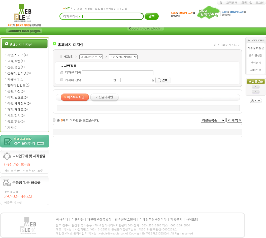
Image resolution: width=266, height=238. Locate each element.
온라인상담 (256, 55)
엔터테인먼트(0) (18, 85)
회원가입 (246, 2)
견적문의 (255, 63)
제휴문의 (176, 219)
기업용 (78, 8)
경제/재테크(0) (17, 109)
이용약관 (78, 219)
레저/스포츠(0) (17, 97)
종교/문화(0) (16, 121)
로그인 (259, 2)
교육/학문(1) (16, 61)
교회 (124, 8)
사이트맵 (255, 70)
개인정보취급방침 (99, 219)
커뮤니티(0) (15, 79)
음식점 (99, 8)
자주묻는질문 (255, 48)
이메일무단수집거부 (153, 219)
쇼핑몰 (88, 8)
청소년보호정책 (125, 219)
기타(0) (12, 127)
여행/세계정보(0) (19, 103)
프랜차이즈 (112, 8)
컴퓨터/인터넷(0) (19, 73)
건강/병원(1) (16, 67)
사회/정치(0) (16, 115)
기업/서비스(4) (17, 55)
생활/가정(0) (16, 91)
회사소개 (62, 219)
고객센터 (231, 2)
